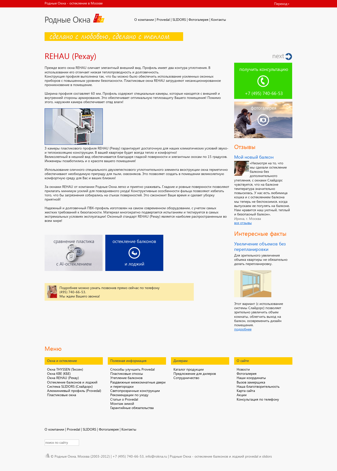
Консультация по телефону (258, 399)
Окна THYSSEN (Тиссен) (65, 369)
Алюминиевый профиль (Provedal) (74, 390)
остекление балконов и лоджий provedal (226, 456)
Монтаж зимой (122, 403)
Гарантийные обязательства (132, 407)
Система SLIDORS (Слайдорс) (70, 386)
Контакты (218, 19)
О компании (144, 19)
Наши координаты (251, 377)
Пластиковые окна (61, 394)
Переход (280, 3)
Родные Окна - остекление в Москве (74, 3)
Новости (243, 369)
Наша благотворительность (258, 386)
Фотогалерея (198, 19)
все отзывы (243, 222)
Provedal (163, 19)
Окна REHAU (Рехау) (63, 377)
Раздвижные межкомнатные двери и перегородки (138, 384)
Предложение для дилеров (194, 373)
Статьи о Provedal (124, 399)
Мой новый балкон (254, 157)
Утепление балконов (126, 377)
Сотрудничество (186, 377)
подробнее (243, 329)
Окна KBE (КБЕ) (59, 373)
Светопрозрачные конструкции (135, 390)
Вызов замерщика (251, 382)
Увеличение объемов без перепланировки (260, 246)
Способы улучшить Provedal (132, 369)
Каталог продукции (188, 369)
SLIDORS (179, 19)
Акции (242, 394)
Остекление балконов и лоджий (72, 382)
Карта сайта (246, 390)
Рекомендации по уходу (129, 394)
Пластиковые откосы (126, 373)
